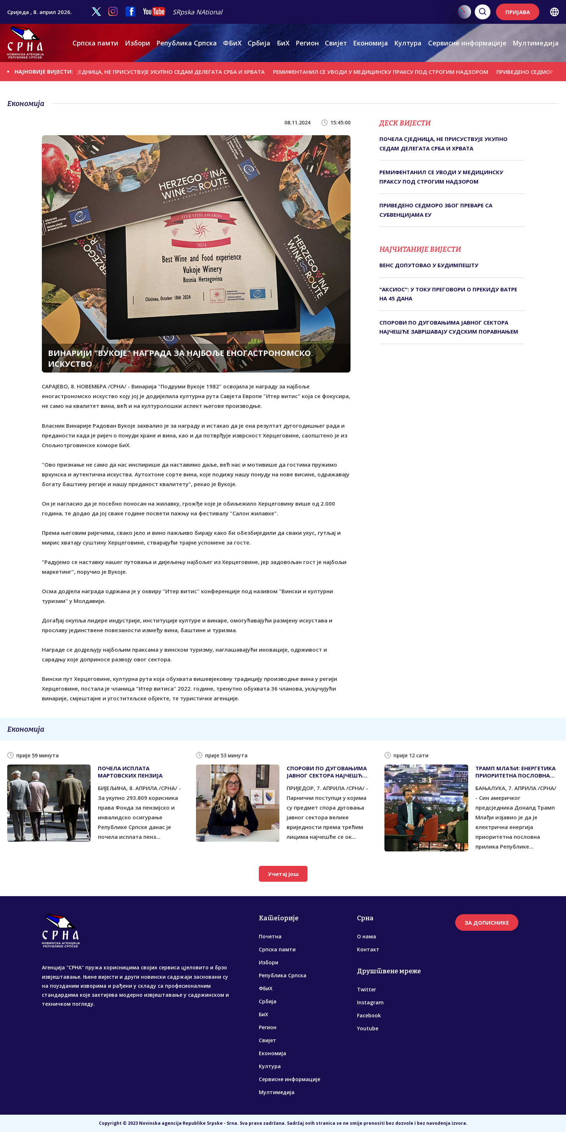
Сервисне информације (467, 43)
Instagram (370, 1002)
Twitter (366, 989)
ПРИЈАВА (517, 12)
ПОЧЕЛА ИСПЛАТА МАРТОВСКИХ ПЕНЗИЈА (130, 772)
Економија (370, 43)
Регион (307, 43)
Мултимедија (536, 43)
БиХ (283, 43)
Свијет (336, 43)
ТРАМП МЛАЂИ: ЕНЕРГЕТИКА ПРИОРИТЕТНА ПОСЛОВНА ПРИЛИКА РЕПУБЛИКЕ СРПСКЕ (517, 772)
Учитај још (283, 873)
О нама (366, 936)
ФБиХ (232, 43)
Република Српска (186, 43)
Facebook (369, 1015)
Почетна (270, 936)
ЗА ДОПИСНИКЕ (487, 922)
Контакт (368, 949)
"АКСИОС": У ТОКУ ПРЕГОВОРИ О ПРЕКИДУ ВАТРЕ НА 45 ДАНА (448, 294)
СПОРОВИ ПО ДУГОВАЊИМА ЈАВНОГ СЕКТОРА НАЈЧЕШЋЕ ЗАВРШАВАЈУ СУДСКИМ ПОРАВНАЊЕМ (448, 327)
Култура (408, 43)
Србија (259, 43)
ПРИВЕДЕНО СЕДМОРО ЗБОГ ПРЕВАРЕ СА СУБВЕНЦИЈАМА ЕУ (435, 210)
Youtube (367, 1028)
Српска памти (95, 43)
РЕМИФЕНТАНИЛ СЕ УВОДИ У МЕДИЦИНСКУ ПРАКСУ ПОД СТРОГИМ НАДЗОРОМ (387, 71)
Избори (137, 43)
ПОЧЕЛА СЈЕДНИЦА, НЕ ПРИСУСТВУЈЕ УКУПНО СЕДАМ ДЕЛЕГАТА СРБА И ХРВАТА (164, 71)
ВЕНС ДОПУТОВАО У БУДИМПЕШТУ (428, 265)
